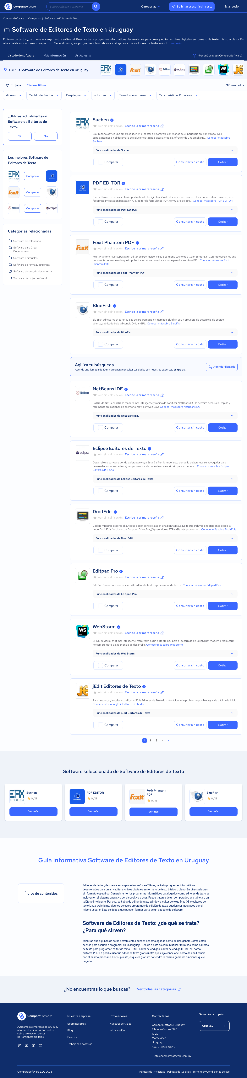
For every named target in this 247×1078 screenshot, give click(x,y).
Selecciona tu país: (211, 1014)
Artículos (83, 55)
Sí (19, 136)
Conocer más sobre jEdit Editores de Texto (118, 704)
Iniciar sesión (231, 6)
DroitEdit (102, 512)
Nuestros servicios (120, 1023)
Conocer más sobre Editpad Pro (202, 585)
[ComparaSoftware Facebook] (33, 1045)
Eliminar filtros (36, 85)
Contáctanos (160, 1016)
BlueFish (102, 305)
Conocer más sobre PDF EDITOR (213, 200)
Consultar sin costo (190, 162)
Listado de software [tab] (21, 55)
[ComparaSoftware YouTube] (26, 1045)
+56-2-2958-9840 (163, 1047)
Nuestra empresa (79, 1016)
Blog (70, 1030)
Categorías (151, 6)
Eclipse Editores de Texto (119, 448)
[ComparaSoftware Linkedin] (19, 1045)
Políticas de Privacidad (152, 1071)
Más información (55, 55)
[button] (165, 150)
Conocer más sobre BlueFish (164, 323)
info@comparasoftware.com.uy (171, 1056)
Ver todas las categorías (159, 989)
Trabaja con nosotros (79, 1044)
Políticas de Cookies (179, 1071)
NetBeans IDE (108, 389)
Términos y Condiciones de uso (211, 1071)
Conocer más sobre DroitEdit (218, 529)
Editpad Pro (105, 571)
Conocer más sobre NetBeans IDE (180, 406)
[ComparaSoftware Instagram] (40, 1045)
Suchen (101, 120)
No (46, 136)
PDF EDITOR (106, 183)
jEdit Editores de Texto (117, 686)
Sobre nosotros (76, 1023)
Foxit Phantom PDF (113, 242)
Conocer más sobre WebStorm (164, 644)
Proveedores (118, 1016)
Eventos (72, 1037)
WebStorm (104, 627)
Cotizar (223, 162)
